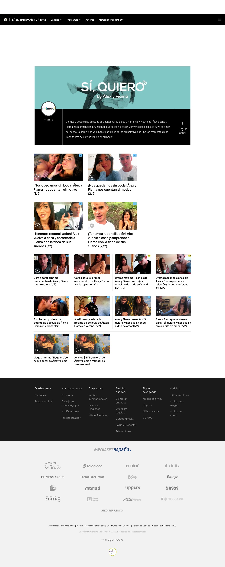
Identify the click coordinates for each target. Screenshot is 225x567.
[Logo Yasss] (172, 488)
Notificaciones (71, 411)
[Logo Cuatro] (132, 466)
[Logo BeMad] (53, 488)
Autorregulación (71, 417)
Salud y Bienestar (126, 424)
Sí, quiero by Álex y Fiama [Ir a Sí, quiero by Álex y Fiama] (29, 19)
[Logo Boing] (132, 477)
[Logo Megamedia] (114, 539)
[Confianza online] (112, 554)
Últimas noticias (179, 395)
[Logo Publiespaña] (172, 499)
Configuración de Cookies (118, 526)
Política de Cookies (141, 526)
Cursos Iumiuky (125, 418)
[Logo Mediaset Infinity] (53, 466)
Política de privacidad (95, 526)
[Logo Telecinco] (92, 466)
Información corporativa (72, 526)
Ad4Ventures (123, 431)
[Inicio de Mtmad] (5, 19)
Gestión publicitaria (161, 526)
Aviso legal (54, 526)
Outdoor (148, 417)
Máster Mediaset (98, 415)
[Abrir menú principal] (219, 19)
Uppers (147, 405)
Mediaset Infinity (152, 398)
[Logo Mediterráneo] (112, 510)
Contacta (67, 395)
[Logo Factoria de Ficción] (93, 477)
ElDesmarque (151, 411)
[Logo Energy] (172, 477)
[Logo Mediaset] (112, 451)
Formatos (40, 395)
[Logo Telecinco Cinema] (53, 499)
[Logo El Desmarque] (52, 477)
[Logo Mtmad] (92, 488)
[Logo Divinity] (172, 466)
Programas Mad (44, 401)
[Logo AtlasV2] (132, 499)
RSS (174, 526)
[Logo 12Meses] (92, 499)
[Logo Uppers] (132, 488)
